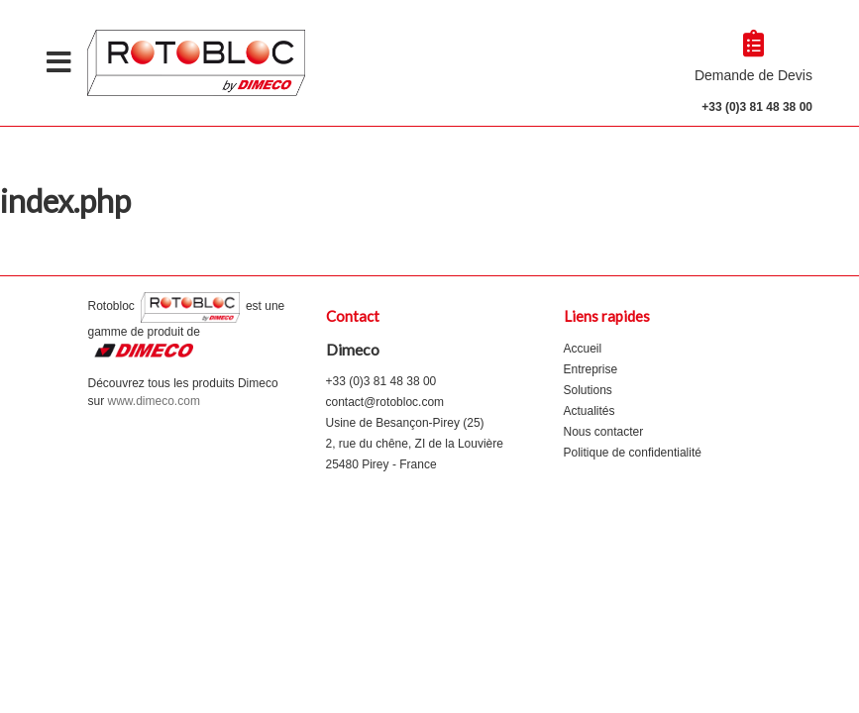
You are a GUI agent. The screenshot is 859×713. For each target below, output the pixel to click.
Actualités (589, 411)
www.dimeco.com (154, 401)
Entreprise (591, 369)
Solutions (588, 390)
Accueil (583, 349)
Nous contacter (604, 432)
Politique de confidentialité (632, 452)
